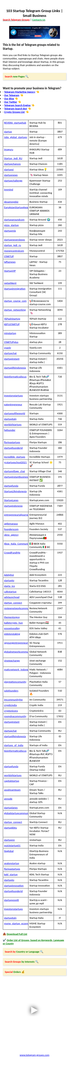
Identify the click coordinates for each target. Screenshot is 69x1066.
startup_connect (13, 602)
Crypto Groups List (14, 112)
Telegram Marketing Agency (19, 92)
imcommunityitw (13, 699)
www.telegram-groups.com (34, 1055)
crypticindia (10, 705)
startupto (9, 580)
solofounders (11, 690)
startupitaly (10, 419)
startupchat (10, 353)
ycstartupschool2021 (15, 462)
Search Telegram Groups (16, 19)
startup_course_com (15, 301)
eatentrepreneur (13, 404)
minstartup (10, 333)
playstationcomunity (15, 681)
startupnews (11, 175)
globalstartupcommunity (16, 813)
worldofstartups (13, 424)
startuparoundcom (14, 219)
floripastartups (12, 442)
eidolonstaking (12, 634)
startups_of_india (13, 745)
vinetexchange (12, 660)
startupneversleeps (14, 239)
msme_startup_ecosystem (16, 923)
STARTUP (9, 256)
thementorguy (12, 617)
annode (8, 798)
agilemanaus (11, 523)
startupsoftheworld (14, 413)
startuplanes (11, 807)
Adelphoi (9, 575)
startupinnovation (14, 885)
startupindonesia (13, 505)
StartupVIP (10, 270)
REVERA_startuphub (15, 122)
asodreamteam (12, 789)
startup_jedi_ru (12, 245)
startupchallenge (13, 180)
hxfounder (9, 430)
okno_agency (11, 534)
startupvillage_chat (14, 471)
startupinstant (12, 358)
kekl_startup (11, 874)
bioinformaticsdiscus (15, 376)
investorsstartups (13, 395)
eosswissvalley (12, 628)
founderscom (11, 529)
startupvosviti (11, 900)
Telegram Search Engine (17, 105)
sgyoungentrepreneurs (16, 642)
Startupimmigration (14, 288)
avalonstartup (11, 863)
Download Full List (17, 934)
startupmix (10, 230)
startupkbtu (10, 827)
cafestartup (10, 591)
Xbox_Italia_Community (16, 543)
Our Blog (9, 98)
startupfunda (11, 485)
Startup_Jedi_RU (13, 158)
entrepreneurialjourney (16, 514)
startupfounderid (13, 448)
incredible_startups (14, 456)
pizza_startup (11, 225)
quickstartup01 (12, 845)
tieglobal (9, 851)
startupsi (9, 169)
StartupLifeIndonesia (15, 491)
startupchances (12, 164)
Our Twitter (10, 102)
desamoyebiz (11, 201)
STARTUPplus (11, 342)
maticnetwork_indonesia (16, 669)
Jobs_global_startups (15, 137)
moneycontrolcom (14, 250)
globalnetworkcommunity (16, 651)
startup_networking (15, 309)
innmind (8, 189)
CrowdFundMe (12, 552)
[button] (34, 76)
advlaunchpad (11, 597)
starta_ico (9, 586)
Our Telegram (11, 95)
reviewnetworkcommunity (16, 608)
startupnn (9, 840)
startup (8, 131)
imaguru (8, 149)
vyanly (7, 347)
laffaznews (9, 262)
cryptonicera (11, 710)
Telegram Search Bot (15, 108)
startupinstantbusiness (16, 477)
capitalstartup (11, 781)
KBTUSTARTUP (12, 324)
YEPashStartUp (12, 318)
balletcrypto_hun (13, 622)
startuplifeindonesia (15, 367)
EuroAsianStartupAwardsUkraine (16, 207)
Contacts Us (38, 19)
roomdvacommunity (15, 716)
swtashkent (10, 283)
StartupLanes (11, 500)
